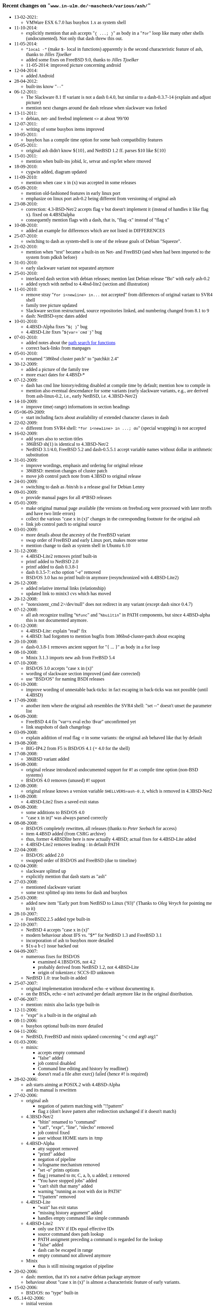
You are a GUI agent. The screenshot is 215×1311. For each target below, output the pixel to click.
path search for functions (91, 342)
